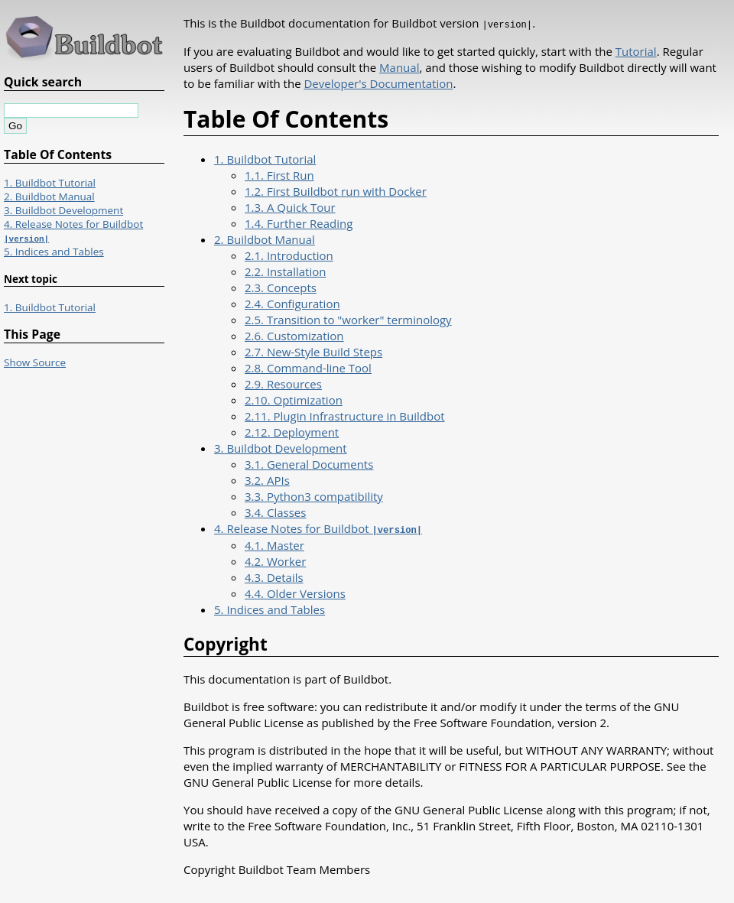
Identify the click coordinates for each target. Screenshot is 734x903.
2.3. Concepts (281, 286)
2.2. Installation (285, 270)
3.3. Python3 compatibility (314, 495)
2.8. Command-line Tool (308, 367)
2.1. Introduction (289, 254)
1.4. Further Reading (298, 222)
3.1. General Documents (309, 463)
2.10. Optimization (294, 399)
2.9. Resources (283, 383)
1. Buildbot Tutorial (265, 158)
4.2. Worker (275, 559)
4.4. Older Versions (295, 591)
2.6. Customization (294, 335)
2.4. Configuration (292, 302)
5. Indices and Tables (269, 608)
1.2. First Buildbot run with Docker (336, 190)
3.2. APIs (267, 479)
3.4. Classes (275, 511)
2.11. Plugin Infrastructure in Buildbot (345, 415)
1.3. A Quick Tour (290, 206)
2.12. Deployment (292, 431)
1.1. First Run (279, 174)
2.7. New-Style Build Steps (313, 351)
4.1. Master (274, 543)
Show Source (35, 362)
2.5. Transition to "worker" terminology (348, 318)
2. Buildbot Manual (264, 238)
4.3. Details (274, 575)
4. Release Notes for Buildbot (318, 527)
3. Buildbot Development (280, 447)
